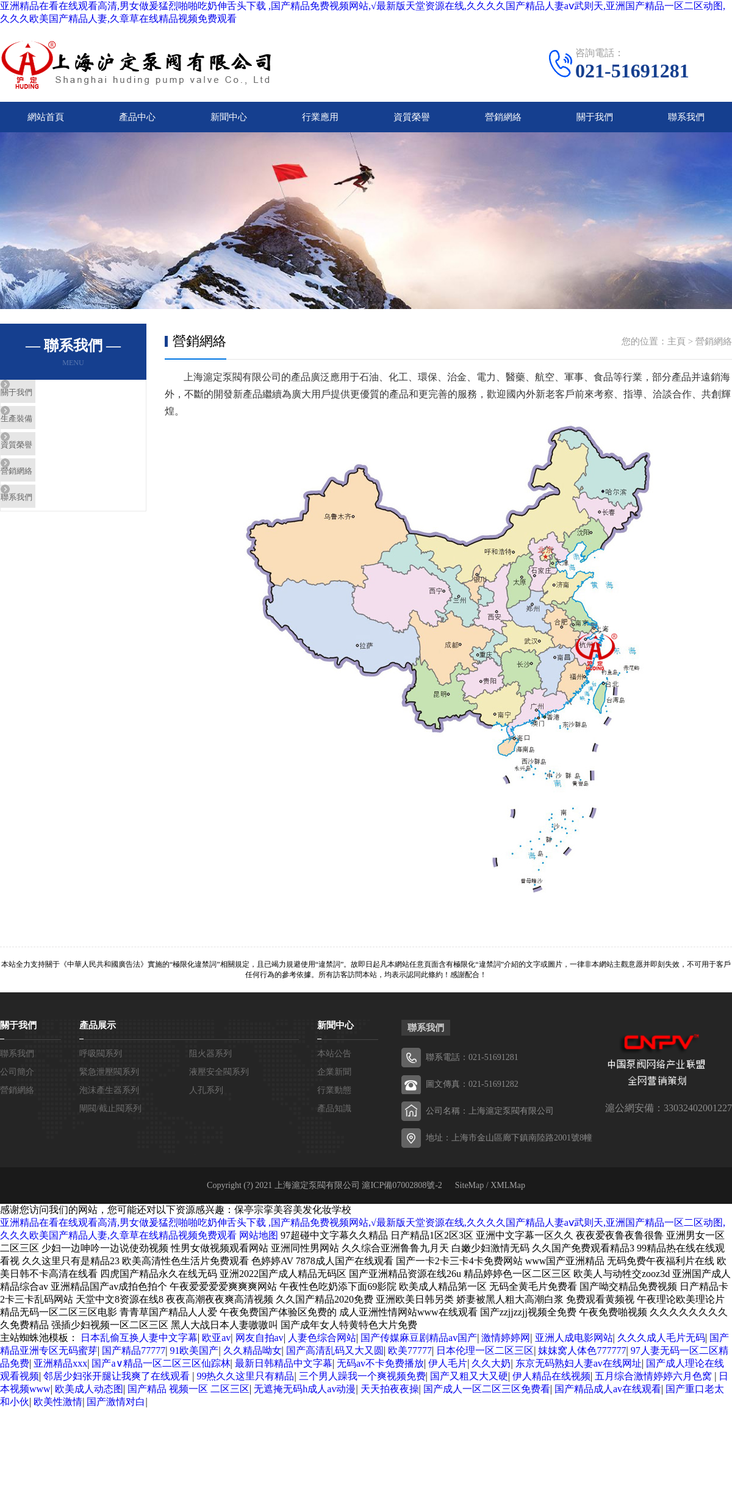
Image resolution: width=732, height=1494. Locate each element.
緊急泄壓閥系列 (109, 1080)
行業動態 (334, 1098)
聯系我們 (686, 121)
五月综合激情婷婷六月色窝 (654, 1384)
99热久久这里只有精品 (245, 1384)
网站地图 (258, 1244)
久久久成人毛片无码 (661, 1346)
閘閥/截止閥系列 (110, 1117)
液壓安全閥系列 (219, 1080)
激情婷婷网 (505, 1346)
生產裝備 (47, 442)
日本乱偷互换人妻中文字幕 (139, 1346)
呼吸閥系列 (100, 1062)
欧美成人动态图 (89, 1397)
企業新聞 (334, 1080)
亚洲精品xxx (60, 1372)
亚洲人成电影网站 (574, 1346)
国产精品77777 (133, 1359)
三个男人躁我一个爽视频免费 (362, 1384)
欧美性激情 (58, 1410)
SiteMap (469, 1193)
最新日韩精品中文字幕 (283, 1372)
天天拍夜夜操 (390, 1397)
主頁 (676, 350)
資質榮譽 (411, 121)
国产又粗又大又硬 (469, 1384)
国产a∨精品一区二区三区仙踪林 (161, 1372)
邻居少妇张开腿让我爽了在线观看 (117, 1384)
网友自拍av (259, 1346)
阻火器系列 (210, 1062)
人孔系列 (206, 1098)
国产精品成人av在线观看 (607, 1397)
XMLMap (507, 1193)
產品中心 (137, 121)
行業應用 (320, 121)
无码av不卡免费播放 (380, 1372)
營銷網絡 (503, 121)
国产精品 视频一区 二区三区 (188, 1397)
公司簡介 (17, 1080)
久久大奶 (491, 1372)
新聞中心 (228, 121)
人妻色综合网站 (322, 1346)
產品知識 (334, 1117)
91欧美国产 (194, 1359)
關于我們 (594, 121)
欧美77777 (410, 1359)
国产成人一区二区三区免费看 (486, 1397)
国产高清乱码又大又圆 (335, 1359)
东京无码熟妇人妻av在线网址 (578, 1372)
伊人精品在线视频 (551, 1384)
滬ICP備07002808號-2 (402, 1193)
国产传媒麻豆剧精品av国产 (419, 1346)
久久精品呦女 (252, 1359)
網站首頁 (45, 121)
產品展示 (97, 1034)
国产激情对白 (116, 1410)
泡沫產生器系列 (109, 1098)
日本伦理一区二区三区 (485, 1359)
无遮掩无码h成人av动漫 (305, 1397)
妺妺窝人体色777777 (582, 1359)
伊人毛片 (447, 1372)
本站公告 (334, 1062)
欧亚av (216, 1346)
